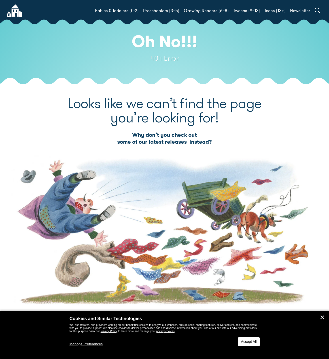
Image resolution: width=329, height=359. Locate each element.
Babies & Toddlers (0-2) (117, 11)
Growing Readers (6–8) (206, 11)
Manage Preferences (86, 344)
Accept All (249, 342)
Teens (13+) (275, 11)
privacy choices (165, 331)
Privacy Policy (109, 331)
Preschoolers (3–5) (161, 11)
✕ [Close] (322, 317)
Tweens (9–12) (246, 11)
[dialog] (164, 335)
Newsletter (300, 11)
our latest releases (163, 142)
